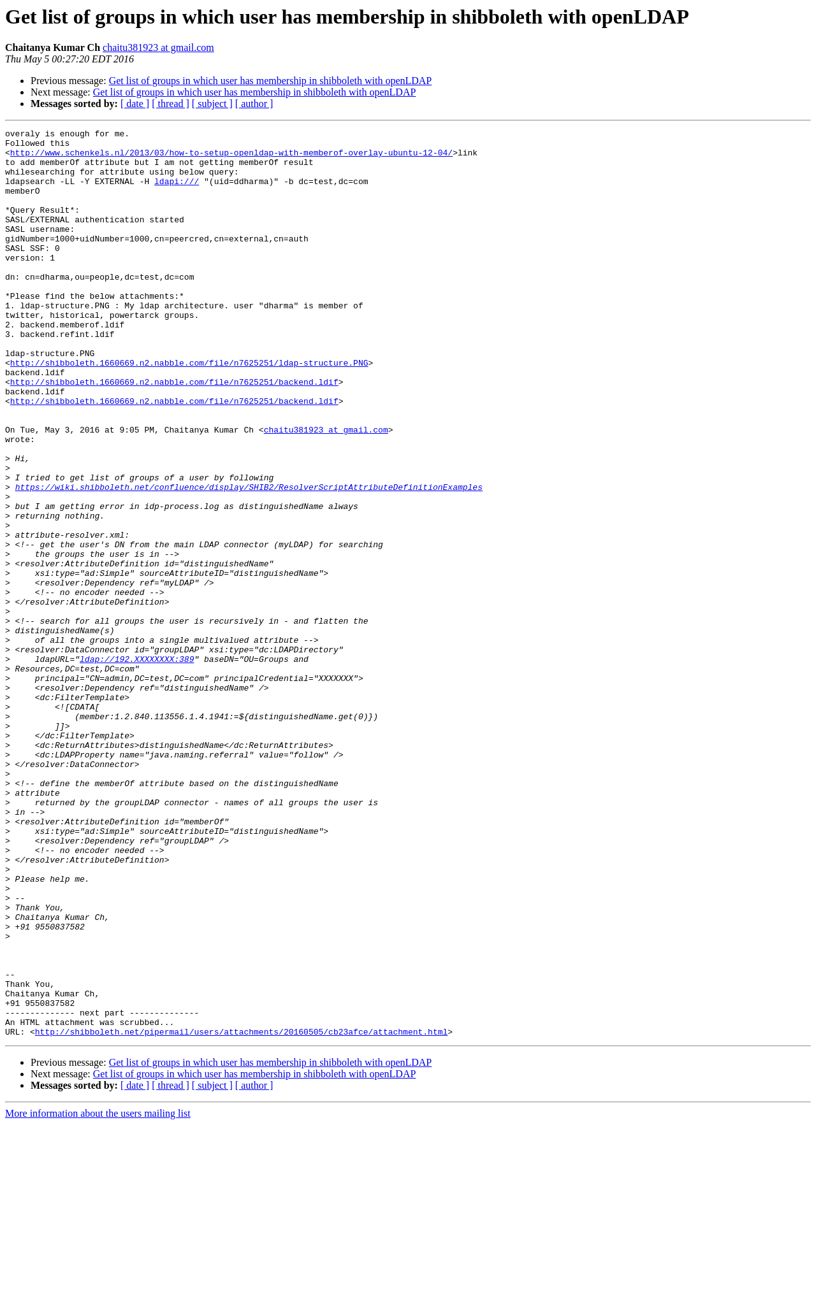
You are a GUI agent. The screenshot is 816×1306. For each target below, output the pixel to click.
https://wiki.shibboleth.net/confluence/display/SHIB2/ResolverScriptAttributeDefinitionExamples (249, 559)
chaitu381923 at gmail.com (158, 47)
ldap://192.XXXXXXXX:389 (137, 765)
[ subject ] (212, 103)
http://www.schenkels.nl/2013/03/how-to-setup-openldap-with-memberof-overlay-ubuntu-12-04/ (231, 158)
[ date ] (134, 103)
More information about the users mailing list (98, 1294)
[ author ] (254, 103)
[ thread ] (170, 103)
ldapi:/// (176, 192)
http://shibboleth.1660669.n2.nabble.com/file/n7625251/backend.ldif (174, 433)
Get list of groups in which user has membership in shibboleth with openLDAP (270, 80)
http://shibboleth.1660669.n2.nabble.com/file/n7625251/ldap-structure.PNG (189, 410)
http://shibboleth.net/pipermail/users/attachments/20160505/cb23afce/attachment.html (241, 1213)
